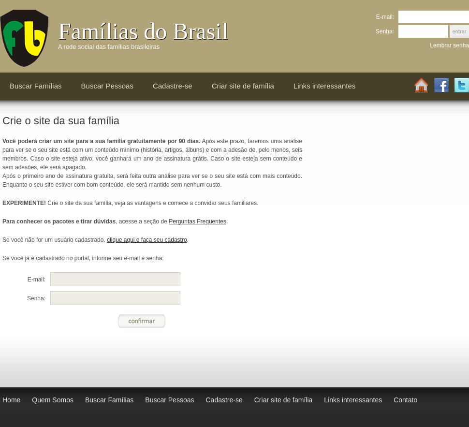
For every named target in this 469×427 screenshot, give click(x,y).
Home (421, 85)
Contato (405, 400)
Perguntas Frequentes (197, 221)
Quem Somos (52, 400)
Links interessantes (324, 86)
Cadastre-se (172, 86)
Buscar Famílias (36, 86)
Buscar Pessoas (107, 86)
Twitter (461, 85)
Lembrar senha (449, 45)
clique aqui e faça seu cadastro (147, 239)
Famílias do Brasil (143, 31)
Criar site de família (243, 86)
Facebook (441, 85)
